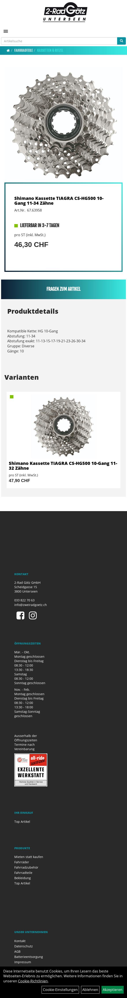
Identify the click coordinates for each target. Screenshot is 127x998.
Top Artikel (22, 821)
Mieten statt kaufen (28, 857)
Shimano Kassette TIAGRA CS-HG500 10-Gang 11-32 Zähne (63, 465)
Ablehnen (90, 989)
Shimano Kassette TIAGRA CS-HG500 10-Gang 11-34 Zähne (58, 200)
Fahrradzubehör (26, 867)
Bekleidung (22, 878)
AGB (17, 951)
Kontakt (20, 941)
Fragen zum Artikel (63, 289)
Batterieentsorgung (28, 957)
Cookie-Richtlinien (33, 981)
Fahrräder (21, 862)
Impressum (22, 962)
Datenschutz (23, 946)
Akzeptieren (112, 989)
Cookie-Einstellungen (60, 989)
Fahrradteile (23, 50)
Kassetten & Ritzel (50, 50)
